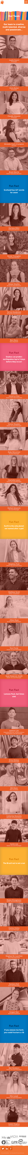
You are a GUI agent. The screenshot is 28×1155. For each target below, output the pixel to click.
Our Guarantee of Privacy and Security (17, 1152)
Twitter (2, 1148)
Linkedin (6, 1148)
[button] (26, 2)
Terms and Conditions (5, 1152)
